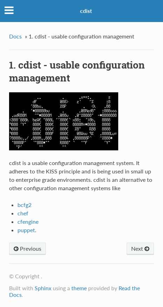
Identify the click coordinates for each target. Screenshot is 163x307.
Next (140, 248)
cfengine (27, 221)
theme (79, 288)
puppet (26, 230)
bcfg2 (24, 204)
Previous (27, 248)
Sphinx (43, 288)
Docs (15, 36)
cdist (86, 10)
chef (22, 213)
